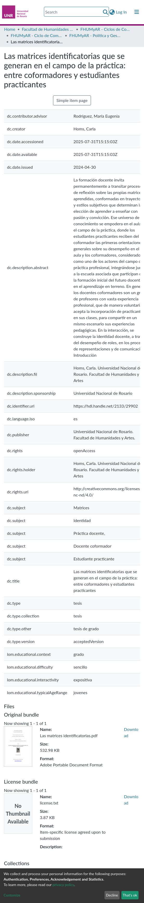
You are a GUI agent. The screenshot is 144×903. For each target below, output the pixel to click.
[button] (112, 12)
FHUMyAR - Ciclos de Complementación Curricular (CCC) (106, 29)
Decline (112, 895)
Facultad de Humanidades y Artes (48, 29)
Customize (12, 895)
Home (9, 29)
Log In (121, 11)
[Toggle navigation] (136, 12)
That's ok (130, 895)
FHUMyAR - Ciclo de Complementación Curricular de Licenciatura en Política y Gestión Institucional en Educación (37, 35)
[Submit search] (105, 12)
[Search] (76, 12)
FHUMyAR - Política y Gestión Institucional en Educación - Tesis (95, 35)
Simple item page (72, 100)
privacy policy (63, 884)
